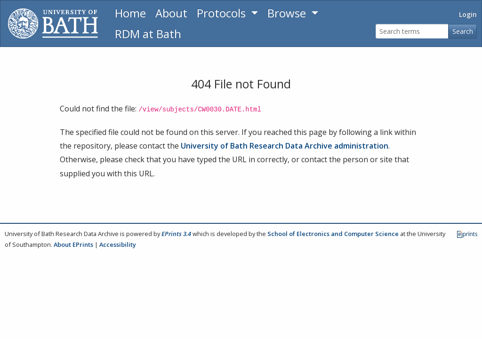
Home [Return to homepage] (130, 13)
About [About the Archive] (171, 13)
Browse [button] (288, 13)
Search (462, 31)
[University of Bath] (52, 23)
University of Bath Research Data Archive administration (284, 146)
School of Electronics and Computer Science (333, 233)
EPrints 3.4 (176, 233)
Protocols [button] (223, 13)
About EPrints (73, 244)
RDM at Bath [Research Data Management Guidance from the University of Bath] (148, 33)
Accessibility (117, 244)
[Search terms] (412, 31)
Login (468, 14)
